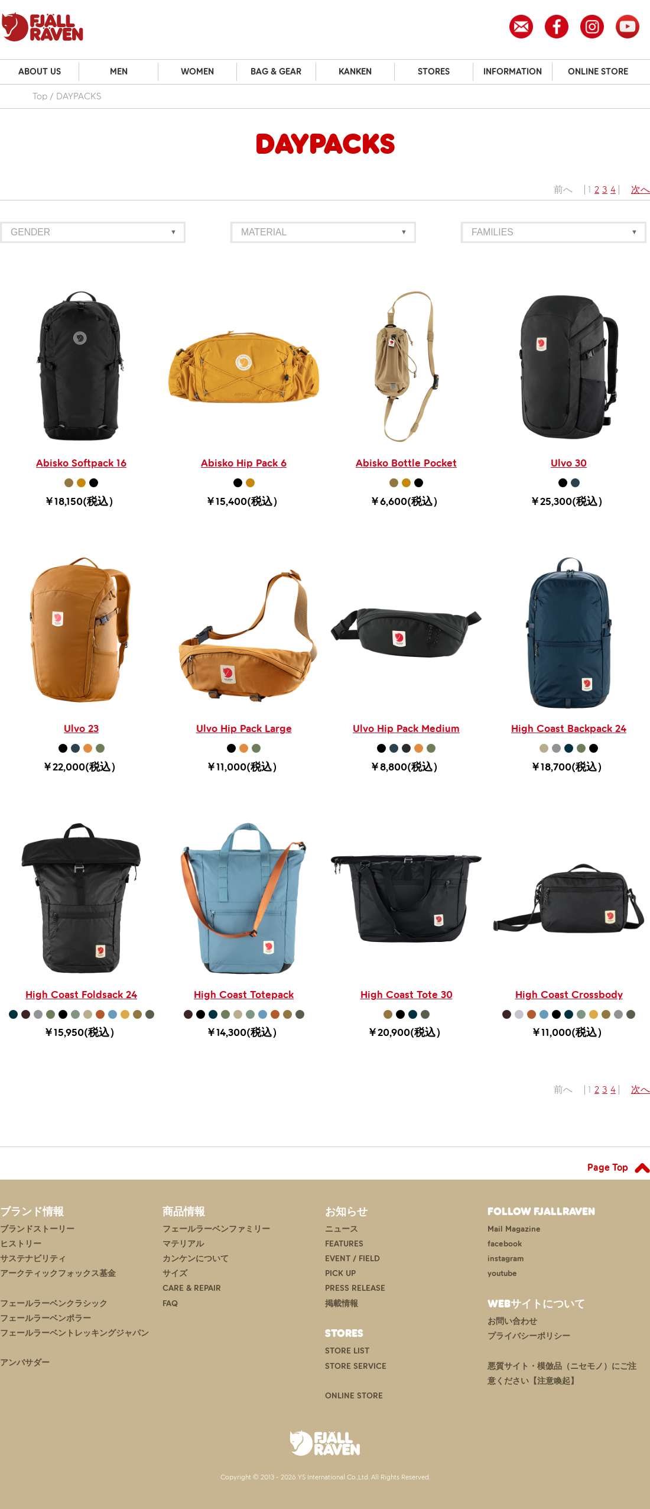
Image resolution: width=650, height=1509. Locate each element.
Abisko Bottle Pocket (406, 462)
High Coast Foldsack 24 (81, 994)
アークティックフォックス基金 (58, 1273)
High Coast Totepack (244, 994)
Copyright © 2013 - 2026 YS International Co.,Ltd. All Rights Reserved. (325, 1477)
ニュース (341, 1229)
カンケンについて (195, 1259)
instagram (506, 1259)
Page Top (607, 1167)
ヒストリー (20, 1244)
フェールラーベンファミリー (216, 1229)
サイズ (174, 1273)
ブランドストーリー (37, 1229)
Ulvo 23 (81, 728)
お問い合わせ (512, 1321)
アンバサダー (25, 1363)
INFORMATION (512, 71)
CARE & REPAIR (191, 1288)
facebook (505, 1244)
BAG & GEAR (276, 71)
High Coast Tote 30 (406, 994)
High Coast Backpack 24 (568, 728)
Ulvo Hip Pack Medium (406, 728)
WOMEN (197, 71)
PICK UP (340, 1273)
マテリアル (183, 1244)
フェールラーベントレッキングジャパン (74, 1333)
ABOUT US (39, 71)
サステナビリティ (33, 1259)
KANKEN (355, 71)
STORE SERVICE (355, 1366)
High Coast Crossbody (569, 994)
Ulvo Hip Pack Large (244, 728)
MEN (119, 71)
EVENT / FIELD (352, 1259)
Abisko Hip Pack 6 (244, 462)
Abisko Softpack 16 (81, 462)
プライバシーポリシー (529, 1336)
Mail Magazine (514, 1229)
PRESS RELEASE (355, 1288)
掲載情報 (341, 1303)
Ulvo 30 (569, 462)
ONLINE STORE (598, 71)
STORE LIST (347, 1351)
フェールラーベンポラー (45, 1318)
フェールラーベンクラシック (54, 1303)
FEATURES (344, 1244)
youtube (502, 1273)
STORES (434, 71)
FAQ (170, 1303)
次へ (640, 189)
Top (39, 96)
